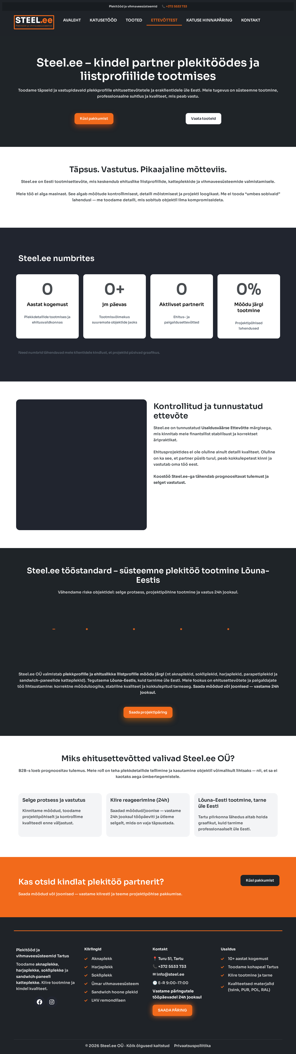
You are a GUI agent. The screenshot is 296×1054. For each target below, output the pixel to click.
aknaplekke (47, 964)
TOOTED (134, 20)
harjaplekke (27, 970)
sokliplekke (52, 970)
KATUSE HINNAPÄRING (209, 20)
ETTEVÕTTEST (164, 20)
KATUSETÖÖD (103, 20)
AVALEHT (72, 20)
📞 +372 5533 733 (174, 6)
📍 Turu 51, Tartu (168, 958)
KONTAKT (250, 20)
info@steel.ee (170, 974)
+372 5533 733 (172, 966)
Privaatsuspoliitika (192, 1045)
